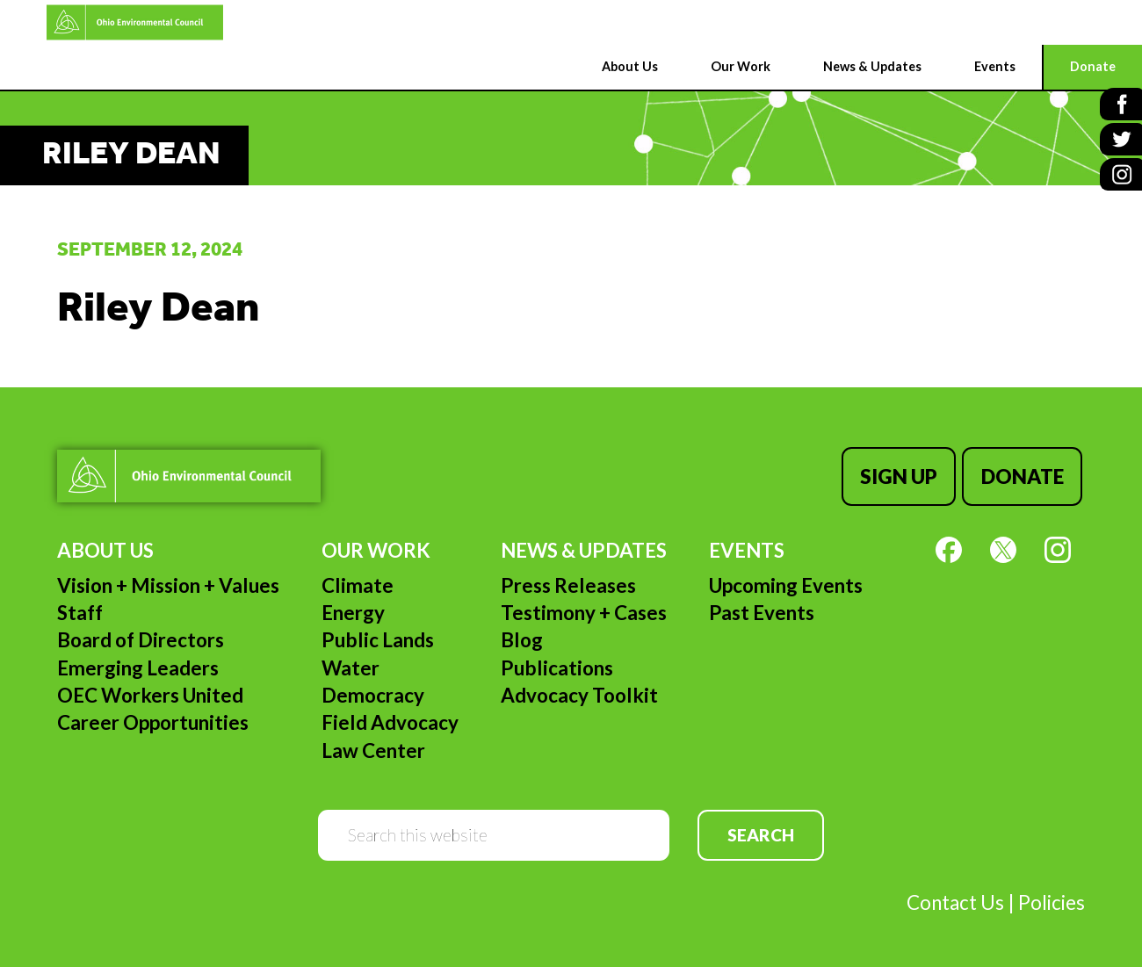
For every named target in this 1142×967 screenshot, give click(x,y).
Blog (522, 634)
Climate (358, 579)
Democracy (373, 690)
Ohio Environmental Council (92, 22)
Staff (80, 606)
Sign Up (904, 473)
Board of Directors (140, 634)
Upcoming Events (786, 579)
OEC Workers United (150, 690)
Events (746, 545)
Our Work (376, 545)
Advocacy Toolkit (579, 690)
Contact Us (955, 897)
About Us (105, 545)
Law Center (373, 744)
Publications (557, 662)
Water (350, 662)
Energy (353, 606)
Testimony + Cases (584, 606)
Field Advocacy (390, 717)
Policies (1051, 897)
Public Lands (378, 634)
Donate (1025, 473)
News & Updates (584, 545)
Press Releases (568, 579)
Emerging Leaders (138, 662)
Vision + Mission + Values (168, 579)
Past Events (761, 606)
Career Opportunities (153, 717)
